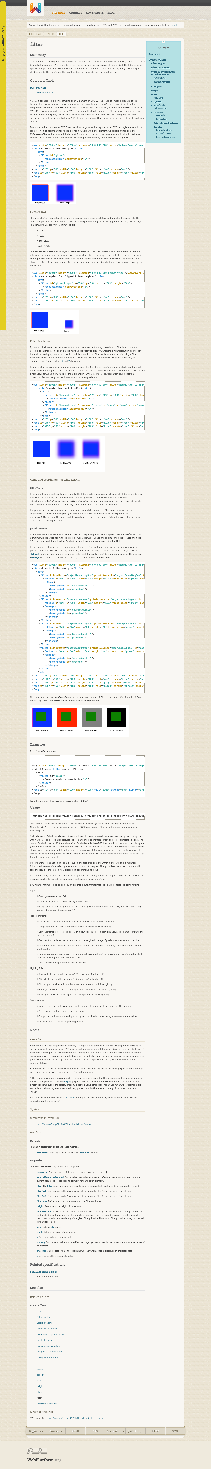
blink (39, 1392)
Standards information (160, 107)
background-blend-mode (49, 1357)
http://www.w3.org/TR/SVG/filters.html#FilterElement (64, 1124)
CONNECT (75, 13)
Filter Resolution (160, 67)
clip (38, 1363)
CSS (95, 1431)
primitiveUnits (162, 82)
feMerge (35, 557)
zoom (39, 1380)
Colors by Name (44, 1322)
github (174, 25)
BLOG (111, 13)
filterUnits (159, 78)
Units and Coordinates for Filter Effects (163, 73)
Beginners (36, 1431)
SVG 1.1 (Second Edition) (44, 1271)
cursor (40, 1368)
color (39, 1311)
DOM (155, 1431)
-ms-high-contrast (45, 1340)
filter (60, 34)
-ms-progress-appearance (49, 1351)
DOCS (31, 34)
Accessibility (115, 1431)
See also (158, 127)
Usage (154, 90)
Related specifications (166, 123)
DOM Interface (38, 87)
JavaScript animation (47, 1403)
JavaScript (135, 1431)
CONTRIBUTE (95, 13)
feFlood (35, 553)
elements (49, 34)
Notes (154, 94)
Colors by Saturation (47, 1328)
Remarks (158, 98)
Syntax (157, 101)
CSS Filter (70, 1097)
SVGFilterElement (45, 92)
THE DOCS (58, 13)
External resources (165, 137)
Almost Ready (3, 36)
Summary (154, 54)
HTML (75, 1431)
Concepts (55, 1431)
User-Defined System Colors (50, 1334)
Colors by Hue (43, 1317)
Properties (161, 119)
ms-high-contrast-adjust (48, 1345)
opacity (40, 1374)
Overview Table (157, 60)
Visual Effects (164, 133)
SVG (175, 1431)
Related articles (164, 130)
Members (158, 112)
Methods (160, 115)
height (40, 1386)
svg (39, 34)
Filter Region (158, 63)
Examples (156, 86)
